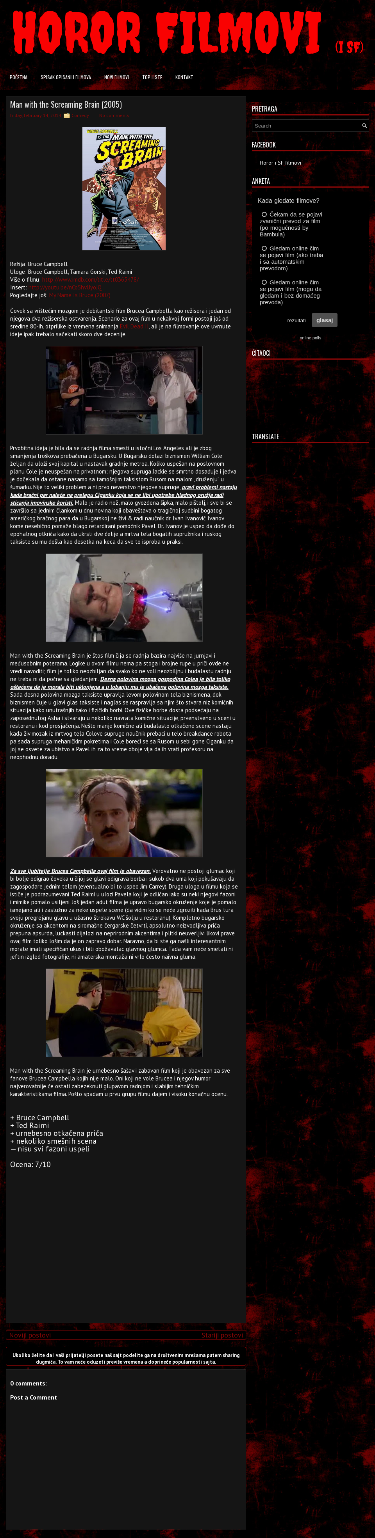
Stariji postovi (222, 1334)
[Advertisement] (124, 1262)
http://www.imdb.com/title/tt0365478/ (90, 279)
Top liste (152, 77)
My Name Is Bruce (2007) (80, 295)
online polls (310, 337)
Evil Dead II (134, 326)
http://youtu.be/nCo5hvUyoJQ (65, 287)
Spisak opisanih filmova (66, 77)
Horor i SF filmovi (280, 162)
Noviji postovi (30, 1334)
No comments (114, 115)
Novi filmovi (116, 77)
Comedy (80, 115)
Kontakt (184, 77)
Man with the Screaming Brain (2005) (66, 104)
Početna (18, 77)
